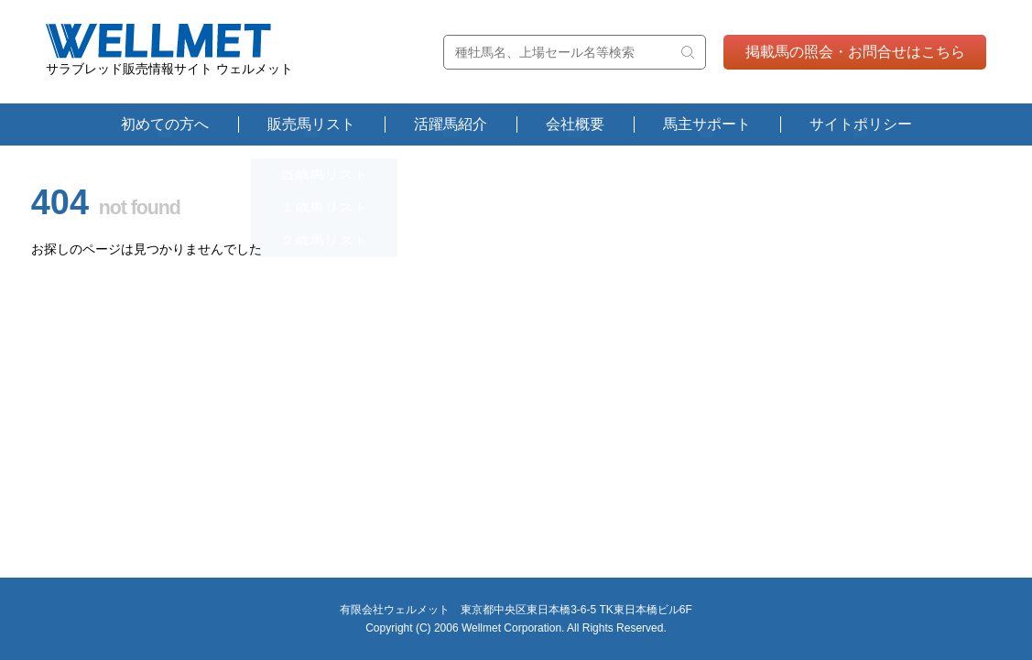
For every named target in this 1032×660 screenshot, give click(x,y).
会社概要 (575, 124)
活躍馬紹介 (450, 124)
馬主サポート (707, 124)
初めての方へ (165, 124)
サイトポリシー (860, 124)
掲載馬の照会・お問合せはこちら (855, 52)
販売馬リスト (311, 124)
